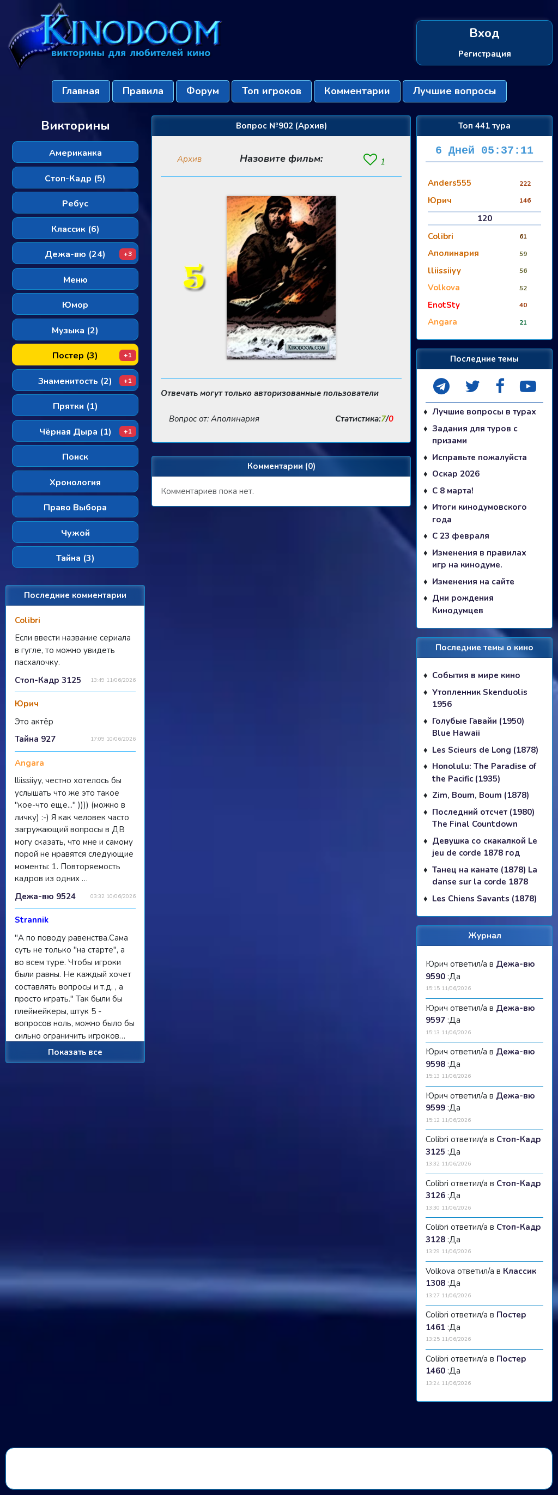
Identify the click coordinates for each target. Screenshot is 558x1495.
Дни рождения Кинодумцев (463, 604)
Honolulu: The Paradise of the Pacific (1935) (484, 772)
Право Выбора (75, 508)
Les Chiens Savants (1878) (484, 898)
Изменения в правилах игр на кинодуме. (479, 559)
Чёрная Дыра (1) (88, 432)
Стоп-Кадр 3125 (48, 680)
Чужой (75, 533)
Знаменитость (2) (87, 381)
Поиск (75, 457)
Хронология (75, 483)
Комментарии (357, 90)
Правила (143, 90)
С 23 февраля (460, 535)
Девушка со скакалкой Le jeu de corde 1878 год (484, 847)
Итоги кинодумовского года (479, 513)
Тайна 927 (35, 739)
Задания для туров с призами (475, 435)
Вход (484, 33)
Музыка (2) (75, 331)
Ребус (75, 204)
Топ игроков (271, 90)
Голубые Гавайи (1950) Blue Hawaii (478, 727)
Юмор (75, 305)
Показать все (75, 1052)
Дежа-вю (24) (90, 254)
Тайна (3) (75, 558)
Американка (75, 153)
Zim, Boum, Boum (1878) (480, 795)
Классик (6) (75, 229)
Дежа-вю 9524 (45, 896)
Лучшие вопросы (454, 90)
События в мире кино (476, 675)
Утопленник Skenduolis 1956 (479, 698)
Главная (81, 90)
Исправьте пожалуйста (479, 457)
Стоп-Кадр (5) (75, 179)
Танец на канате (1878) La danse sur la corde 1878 (484, 876)
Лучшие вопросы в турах (484, 411)
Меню (75, 280)
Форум (202, 90)
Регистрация (484, 53)
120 (484, 218)
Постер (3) (94, 356)
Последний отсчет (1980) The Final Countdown (483, 818)
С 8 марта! (453, 490)
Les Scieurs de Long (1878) (485, 750)
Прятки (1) (75, 406)
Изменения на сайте (473, 581)
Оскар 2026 (456, 473)
